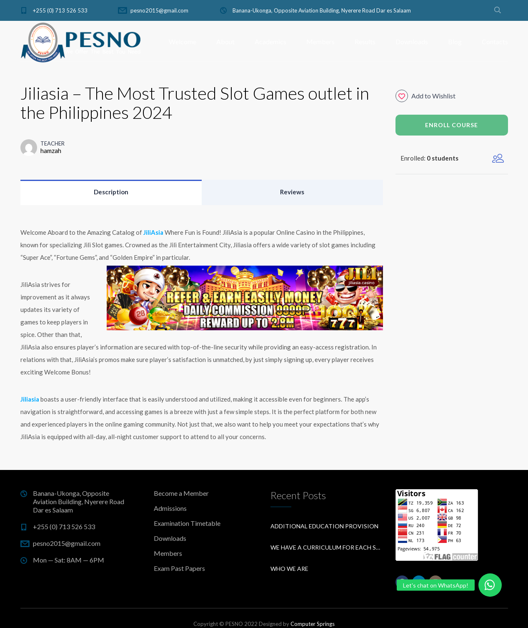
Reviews (292, 192)
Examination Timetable (187, 523)
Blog (455, 41)
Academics (270, 41)
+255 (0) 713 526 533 (60, 10)
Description (111, 192)
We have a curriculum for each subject (326, 547)
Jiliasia (29, 399)
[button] (490, 585)
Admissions (170, 508)
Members (320, 41)
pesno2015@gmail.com (159, 10)
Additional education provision (324, 526)
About (225, 41)
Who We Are (289, 568)
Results (365, 41)
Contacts (495, 41)
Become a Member (181, 493)
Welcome (182, 41)
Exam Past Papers (179, 568)
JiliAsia (153, 232)
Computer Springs (312, 623)
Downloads (411, 41)
